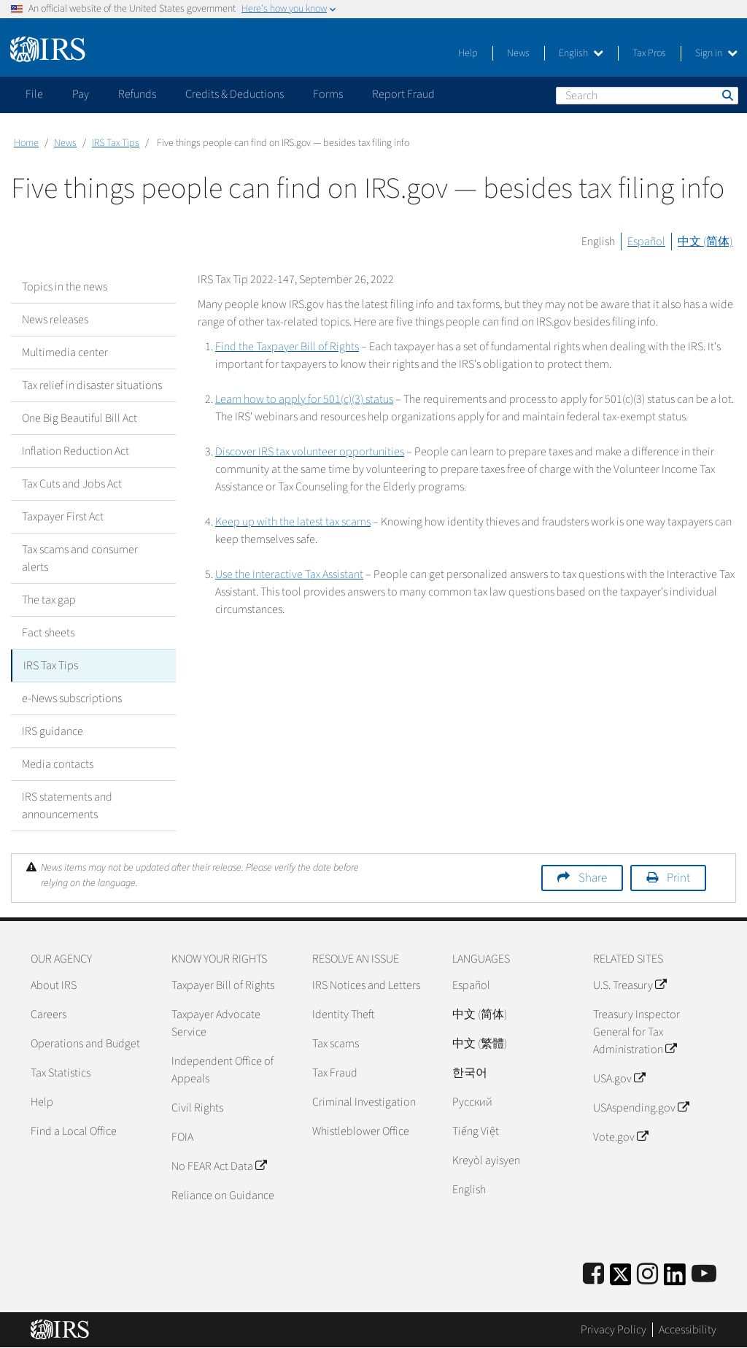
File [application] (34, 94)
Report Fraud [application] (403, 94)
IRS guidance (52, 731)
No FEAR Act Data (218, 1166)
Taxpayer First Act (63, 517)
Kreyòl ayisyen (486, 1160)
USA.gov (619, 1079)
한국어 (469, 1073)
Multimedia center (65, 352)
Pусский (472, 1102)
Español (646, 242)
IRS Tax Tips (115, 143)
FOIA (182, 1137)
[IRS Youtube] (704, 1275)
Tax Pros (649, 53)
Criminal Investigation (364, 1102)
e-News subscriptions (72, 698)
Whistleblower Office (360, 1131)
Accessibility (687, 1329)
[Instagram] (647, 1275)
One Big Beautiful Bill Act (79, 418)
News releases (55, 320)
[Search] (647, 95)
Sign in (716, 53)
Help (468, 53)
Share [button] (592, 878)
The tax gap (49, 600)
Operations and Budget (85, 1044)
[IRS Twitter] (621, 1279)
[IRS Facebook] (593, 1275)
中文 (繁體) (479, 1044)
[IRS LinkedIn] (675, 1279)
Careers (48, 1014)
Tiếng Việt (475, 1131)
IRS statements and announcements (67, 806)
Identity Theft (343, 1014)
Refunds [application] (137, 94)
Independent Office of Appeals (222, 1070)
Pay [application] (80, 94)
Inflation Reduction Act (75, 451)
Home (26, 143)
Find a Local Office (74, 1131)
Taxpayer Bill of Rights (222, 985)
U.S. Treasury (629, 985)
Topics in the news (64, 287)
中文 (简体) (705, 242)
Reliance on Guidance (222, 1195)
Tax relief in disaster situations (92, 385)
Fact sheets (48, 633)
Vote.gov (620, 1137)
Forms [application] (328, 94)
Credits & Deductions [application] (234, 94)
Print (678, 878)
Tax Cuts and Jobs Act (72, 484)
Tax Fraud (334, 1073)
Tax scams (335, 1044)
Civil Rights (197, 1108)
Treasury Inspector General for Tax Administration (636, 1032)
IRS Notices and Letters (366, 985)
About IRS (54, 985)
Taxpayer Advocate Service (215, 1023)
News (518, 53)
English (581, 53)
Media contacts (57, 764)
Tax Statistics (60, 1073)
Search (727, 94)
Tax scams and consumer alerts (80, 558)
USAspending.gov (641, 1108)
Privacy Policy (613, 1329)
